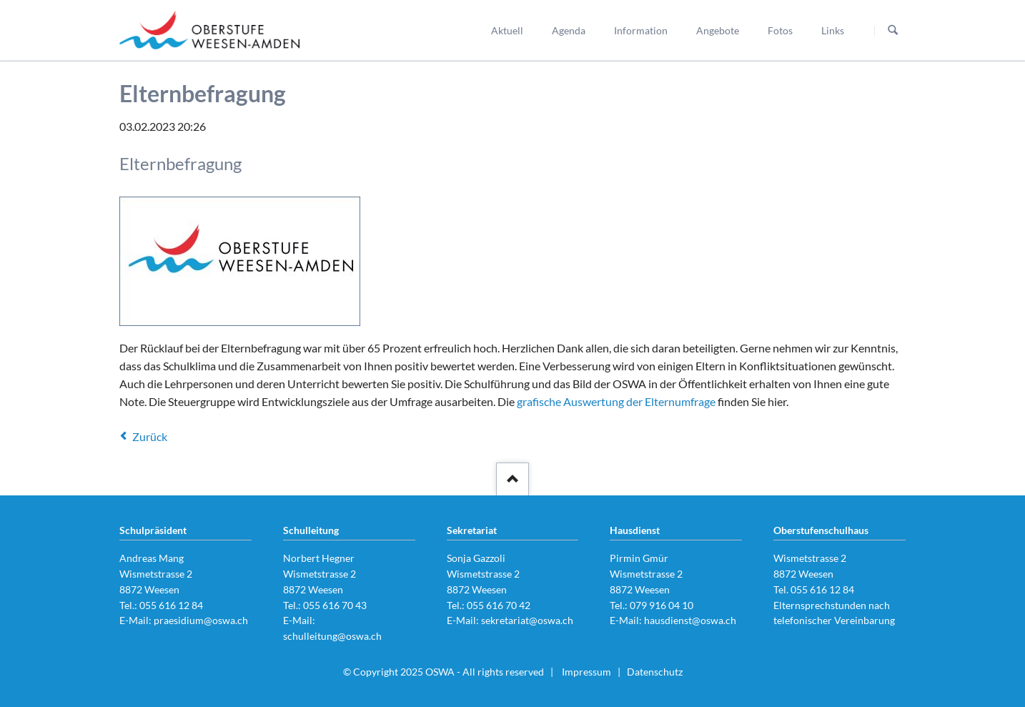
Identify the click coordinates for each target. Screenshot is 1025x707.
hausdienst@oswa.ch (690, 620)
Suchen (892, 30)
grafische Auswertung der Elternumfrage (616, 401)
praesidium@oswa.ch (201, 620)
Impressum (586, 672)
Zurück (149, 436)
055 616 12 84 (171, 605)
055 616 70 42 (498, 605)
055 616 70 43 (335, 605)
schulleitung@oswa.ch (332, 636)
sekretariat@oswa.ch (527, 620)
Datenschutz (655, 672)
